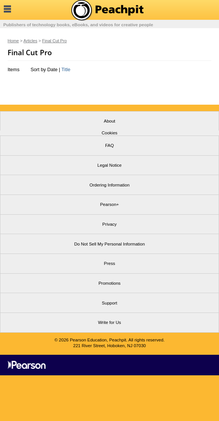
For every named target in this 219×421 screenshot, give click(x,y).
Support (109, 303)
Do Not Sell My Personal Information (109, 244)
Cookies (110, 133)
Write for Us (109, 322)
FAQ (109, 145)
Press (109, 263)
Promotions (109, 283)
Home (13, 40)
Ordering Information (110, 185)
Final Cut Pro (54, 40)
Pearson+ (109, 204)
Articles (30, 40)
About (109, 121)
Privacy (109, 224)
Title (66, 69)
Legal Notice (109, 165)
